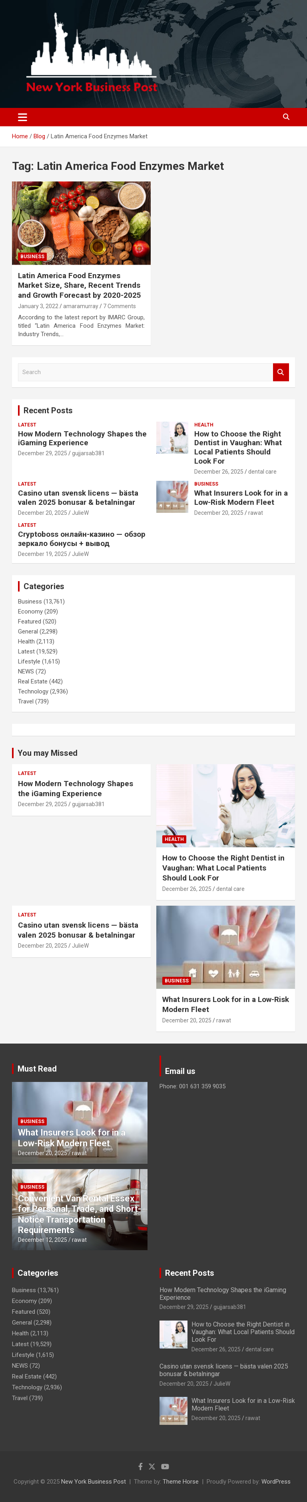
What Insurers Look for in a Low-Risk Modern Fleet (241, 497)
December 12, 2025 (42, 1240)
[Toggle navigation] (22, 117)
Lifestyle (29, 661)
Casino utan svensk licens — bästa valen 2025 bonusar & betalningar (78, 497)
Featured (29, 621)
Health (203, 425)
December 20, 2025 (42, 513)
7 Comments (119, 306)
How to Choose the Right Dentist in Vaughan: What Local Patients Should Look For (238, 447)
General (28, 631)
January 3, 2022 (38, 306)
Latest (27, 425)
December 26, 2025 (218, 471)
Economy (30, 611)
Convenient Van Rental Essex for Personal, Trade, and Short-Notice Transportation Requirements (79, 1214)
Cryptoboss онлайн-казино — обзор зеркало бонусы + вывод (82, 539)
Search (281, 372)
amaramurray (80, 306)
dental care (262, 471)
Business (32, 256)
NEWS (26, 671)
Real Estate (33, 681)
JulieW (80, 513)
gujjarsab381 (88, 453)
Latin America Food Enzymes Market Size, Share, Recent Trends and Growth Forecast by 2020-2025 (79, 285)
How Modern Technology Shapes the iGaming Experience (82, 438)
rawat (255, 513)
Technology (33, 691)
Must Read (37, 1069)
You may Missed (48, 753)
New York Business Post (93, 1481)
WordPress (276, 1481)
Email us (180, 1071)
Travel (26, 701)
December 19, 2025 (42, 554)
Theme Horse (181, 1481)
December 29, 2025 (42, 453)
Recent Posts (48, 410)
